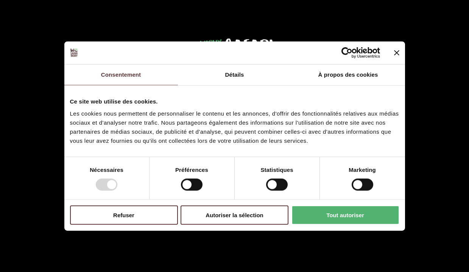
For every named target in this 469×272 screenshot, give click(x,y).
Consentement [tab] (121, 74)
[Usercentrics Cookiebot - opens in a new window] (347, 53)
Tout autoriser (345, 215)
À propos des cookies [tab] (348, 74)
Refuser (123, 215)
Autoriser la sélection (234, 215)
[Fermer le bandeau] (396, 53)
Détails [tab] (234, 74)
